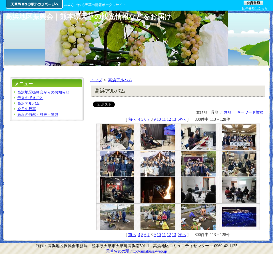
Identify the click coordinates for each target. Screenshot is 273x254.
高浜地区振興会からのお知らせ (43, 92)
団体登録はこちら (254, 8)
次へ (182, 119)
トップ (96, 80)
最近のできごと (30, 98)
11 (164, 119)
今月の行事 (26, 109)
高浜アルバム (120, 80)
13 (174, 119)
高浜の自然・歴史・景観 (37, 114)
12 (169, 119)
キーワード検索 (250, 112)
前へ (132, 119)
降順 (227, 112)
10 (159, 119)
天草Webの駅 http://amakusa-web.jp (136, 251)
